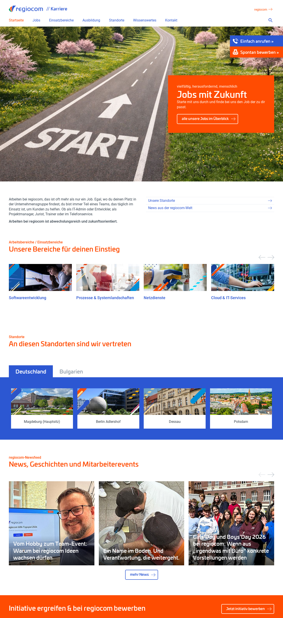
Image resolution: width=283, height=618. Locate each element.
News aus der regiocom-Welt (170, 208)
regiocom (26, 9)
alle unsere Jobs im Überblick (205, 118)
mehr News (139, 574)
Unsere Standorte (161, 200)
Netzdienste (154, 297)
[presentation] (262, 257)
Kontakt (171, 20)
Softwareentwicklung (27, 297)
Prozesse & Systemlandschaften (105, 297)
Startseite (16, 20)
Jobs (36, 20)
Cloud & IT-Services (228, 297)
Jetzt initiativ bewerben (245, 608)
